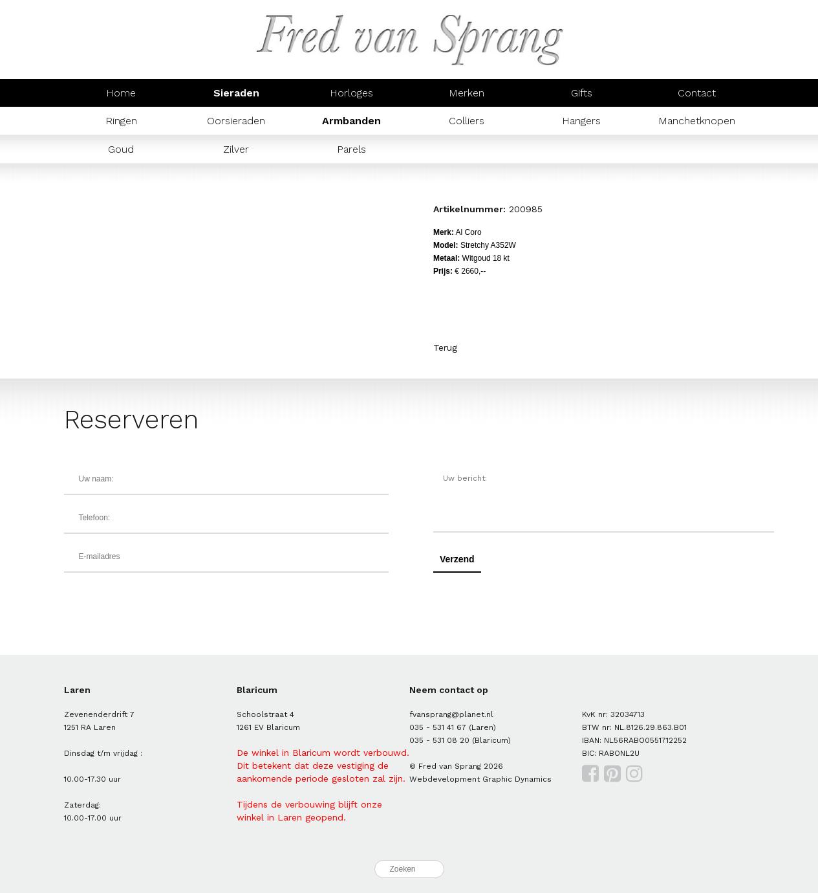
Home (121, 93)
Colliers (466, 121)
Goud (121, 149)
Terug (445, 347)
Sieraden (236, 93)
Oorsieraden (236, 121)
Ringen (121, 121)
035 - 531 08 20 (439, 740)
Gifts (581, 93)
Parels (351, 149)
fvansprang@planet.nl (451, 714)
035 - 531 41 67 (437, 727)
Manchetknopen (696, 121)
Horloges (351, 93)
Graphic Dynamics (517, 779)
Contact (697, 93)
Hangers (581, 121)
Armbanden (351, 121)
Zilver (236, 149)
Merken (466, 93)
